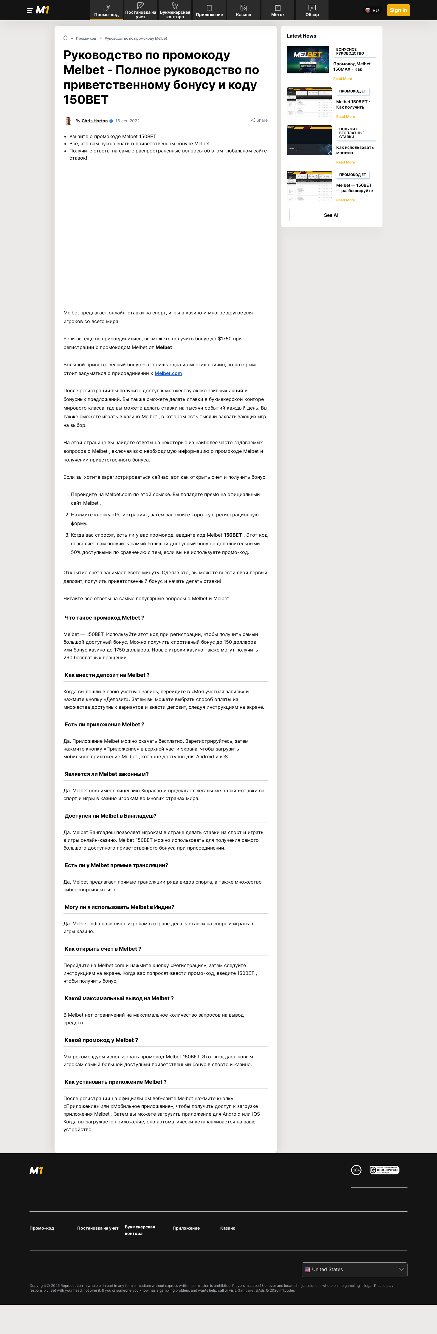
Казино (227, 1227)
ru (376, 10)
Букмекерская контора (140, 1230)
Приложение (186, 1227)
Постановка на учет (98, 1227)
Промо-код (42, 1227)
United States (327, 1269)
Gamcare (246, 1290)
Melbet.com (168, 373)
